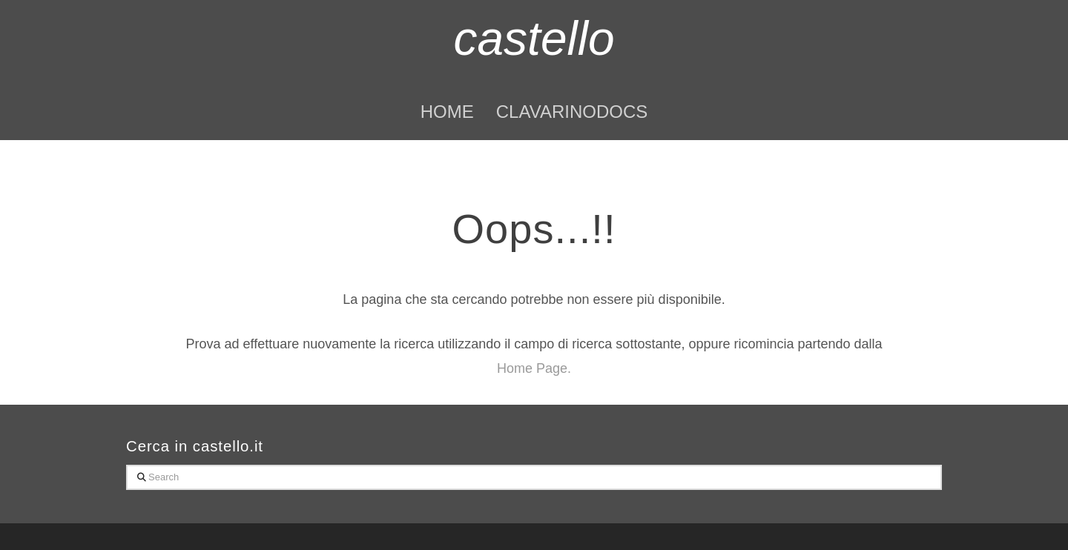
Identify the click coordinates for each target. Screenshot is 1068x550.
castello (534, 38)
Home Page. (534, 368)
